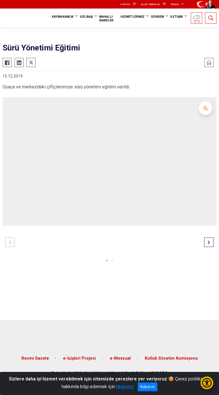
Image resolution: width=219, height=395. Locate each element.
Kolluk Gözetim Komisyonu (171, 358)
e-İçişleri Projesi (79, 358)
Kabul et (147, 386)
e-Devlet (125, 4)
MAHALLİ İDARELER (106, 18)
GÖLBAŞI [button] (86, 17)
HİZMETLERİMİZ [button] (133, 17)
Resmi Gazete (35, 358)
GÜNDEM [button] (157, 17)
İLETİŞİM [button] (176, 17)
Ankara (175, 4)
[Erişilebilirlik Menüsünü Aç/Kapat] (206, 382)
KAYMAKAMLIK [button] (63, 17)
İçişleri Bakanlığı (150, 4)
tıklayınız (125, 386)
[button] (107, 260)
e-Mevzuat (120, 358)
